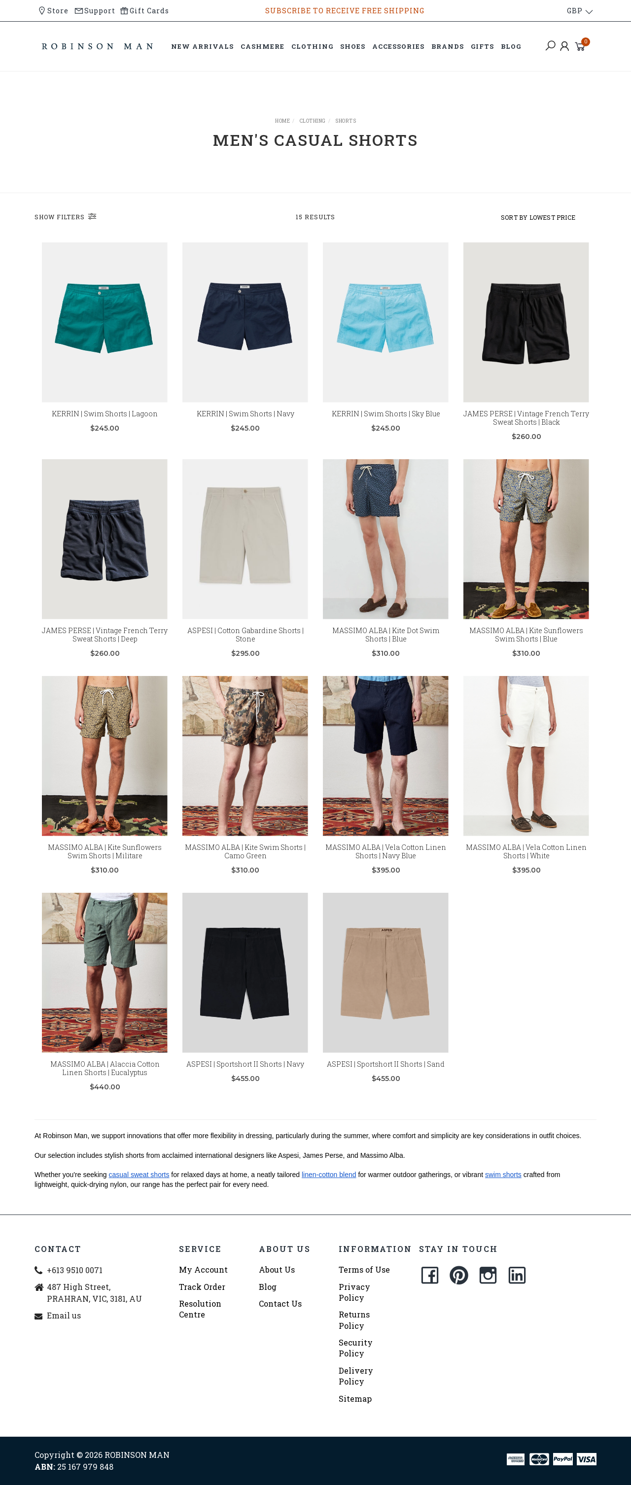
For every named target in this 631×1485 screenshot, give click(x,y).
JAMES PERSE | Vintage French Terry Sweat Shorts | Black (526, 418)
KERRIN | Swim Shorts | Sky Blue (386, 413)
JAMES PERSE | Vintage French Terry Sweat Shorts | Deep (105, 647)
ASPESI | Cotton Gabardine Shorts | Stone (245, 647)
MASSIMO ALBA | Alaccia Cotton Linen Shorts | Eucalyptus (105, 1080)
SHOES (352, 46)
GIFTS (482, 46)
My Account (203, 1269)
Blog (268, 1287)
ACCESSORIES (398, 46)
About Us (277, 1269)
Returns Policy (354, 1319)
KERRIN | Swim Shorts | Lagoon (105, 413)
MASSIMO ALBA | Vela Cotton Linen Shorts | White (526, 864)
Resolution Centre (200, 1308)
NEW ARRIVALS (202, 46)
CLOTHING (312, 46)
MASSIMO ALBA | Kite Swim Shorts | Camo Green (245, 864)
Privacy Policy (354, 1292)
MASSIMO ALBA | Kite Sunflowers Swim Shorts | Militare (105, 864)
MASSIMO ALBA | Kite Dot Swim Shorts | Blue (385, 647)
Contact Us (280, 1303)
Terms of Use (364, 1269)
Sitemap (355, 1398)
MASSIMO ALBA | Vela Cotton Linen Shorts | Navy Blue (385, 864)
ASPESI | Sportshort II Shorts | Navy (245, 1076)
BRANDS (447, 46)
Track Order (202, 1287)
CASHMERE (262, 46)
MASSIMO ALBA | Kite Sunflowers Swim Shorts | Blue (526, 647)
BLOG (511, 46)
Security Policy (356, 1347)
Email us (64, 1315)
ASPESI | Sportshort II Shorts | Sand (386, 1076)
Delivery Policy (356, 1375)
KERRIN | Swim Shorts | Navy (245, 413)
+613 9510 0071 (75, 1270)
